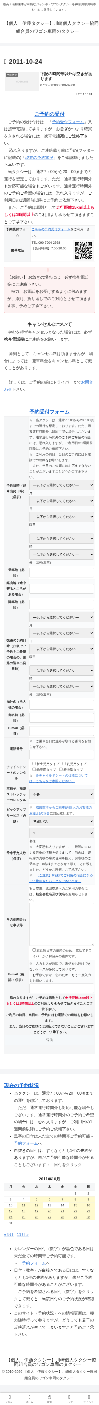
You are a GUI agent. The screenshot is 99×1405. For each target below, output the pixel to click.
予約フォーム (26, 1151)
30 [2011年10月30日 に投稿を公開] (88, 1224)
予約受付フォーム (68, 122)
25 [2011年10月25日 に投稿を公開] (23, 1224)
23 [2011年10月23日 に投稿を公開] (88, 1219)
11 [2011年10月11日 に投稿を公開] (23, 1213)
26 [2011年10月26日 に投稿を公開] (36, 1224)
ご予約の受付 (49, 114)
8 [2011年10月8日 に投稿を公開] (75, 1207)
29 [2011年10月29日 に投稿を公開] (75, 1224)
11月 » (23, 1242)
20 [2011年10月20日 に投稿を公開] (49, 1219)
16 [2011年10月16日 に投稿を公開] (88, 1213)
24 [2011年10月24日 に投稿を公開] (10, 1224)
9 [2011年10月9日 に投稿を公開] (88, 1207)
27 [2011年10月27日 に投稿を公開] (49, 1224)
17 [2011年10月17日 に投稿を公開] (10, 1219)
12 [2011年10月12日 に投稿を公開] (36, 1213)
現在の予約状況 (39, 157)
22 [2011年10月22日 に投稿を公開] (75, 1219)
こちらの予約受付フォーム (51, 229)
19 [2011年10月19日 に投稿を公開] (36, 1219)
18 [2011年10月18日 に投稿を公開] (23, 1219)
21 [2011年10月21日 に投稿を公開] (62, 1219)
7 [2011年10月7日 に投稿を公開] (62, 1207)
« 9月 (9, 1242)
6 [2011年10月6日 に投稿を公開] (49, 1207)
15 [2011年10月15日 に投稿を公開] (75, 1213)
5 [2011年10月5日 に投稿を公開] (37, 1207)
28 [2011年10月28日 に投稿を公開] (62, 1224)
